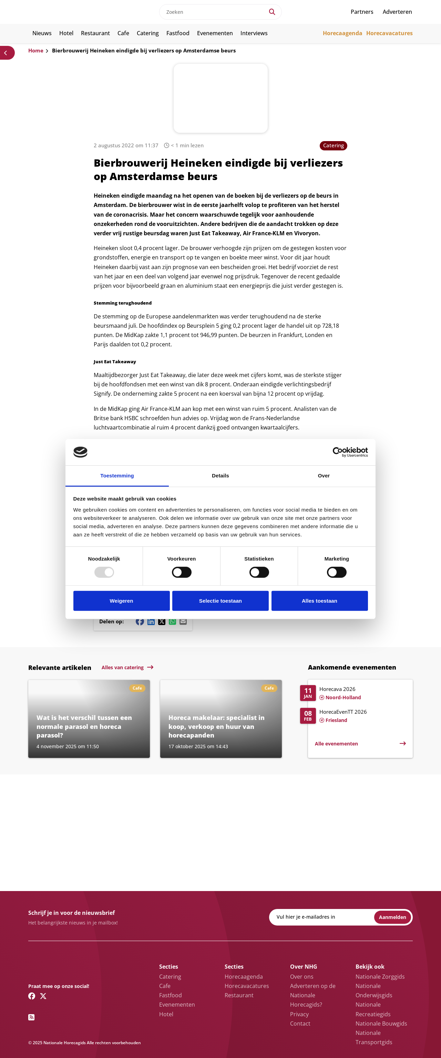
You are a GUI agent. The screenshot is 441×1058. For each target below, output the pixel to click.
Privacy (299, 1014)
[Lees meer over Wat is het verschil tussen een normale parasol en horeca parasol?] (89, 719)
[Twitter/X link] (43, 996)
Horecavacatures (389, 33)
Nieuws (42, 33)
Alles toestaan (319, 601)
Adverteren (397, 12)
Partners (362, 12)
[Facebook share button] (140, 621)
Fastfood (177, 33)
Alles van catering (123, 667)
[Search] (272, 12)
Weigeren (121, 601)
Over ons (302, 976)
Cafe (123, 33)
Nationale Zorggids (380, 976)
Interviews (254, 33)
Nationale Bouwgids (381, 1023)
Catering (148, 33)
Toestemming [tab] (117, 475)
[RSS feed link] (31, 1017)
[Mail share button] (183, 621)
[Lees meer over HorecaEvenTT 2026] (353, 716)
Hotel (66, 33)
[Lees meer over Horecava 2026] (353, 693)
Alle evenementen (336, 743)
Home (35, 50)
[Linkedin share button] (151, 621)
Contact (300, 1023)
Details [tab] (220, 475)
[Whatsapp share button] (172, 621)
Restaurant (95, 33)
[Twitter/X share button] (161, 621)
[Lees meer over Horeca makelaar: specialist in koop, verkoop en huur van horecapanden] (221, 719)
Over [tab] (324, 475)
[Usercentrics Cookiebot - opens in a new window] (338, 452)
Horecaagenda (342, 33)
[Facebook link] (31, 996)
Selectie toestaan (220, 601)
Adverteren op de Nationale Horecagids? (313, 995)
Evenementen (215, 33)
